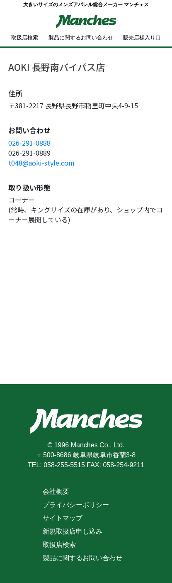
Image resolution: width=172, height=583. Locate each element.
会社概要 (56, 491)
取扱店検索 (24, 37)
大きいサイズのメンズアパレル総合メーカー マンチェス (86, 4)
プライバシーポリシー (76, 504)
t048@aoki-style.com (41, 163)
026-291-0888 (29, 143)
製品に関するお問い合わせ (80, 37)
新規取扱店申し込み (72, 531)
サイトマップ (62, 518)
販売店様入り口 (142, 37)
